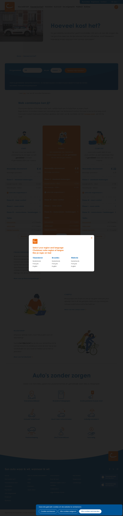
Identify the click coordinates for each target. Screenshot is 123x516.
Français (36, 264)
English (35, 266)
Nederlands (37, 261)
